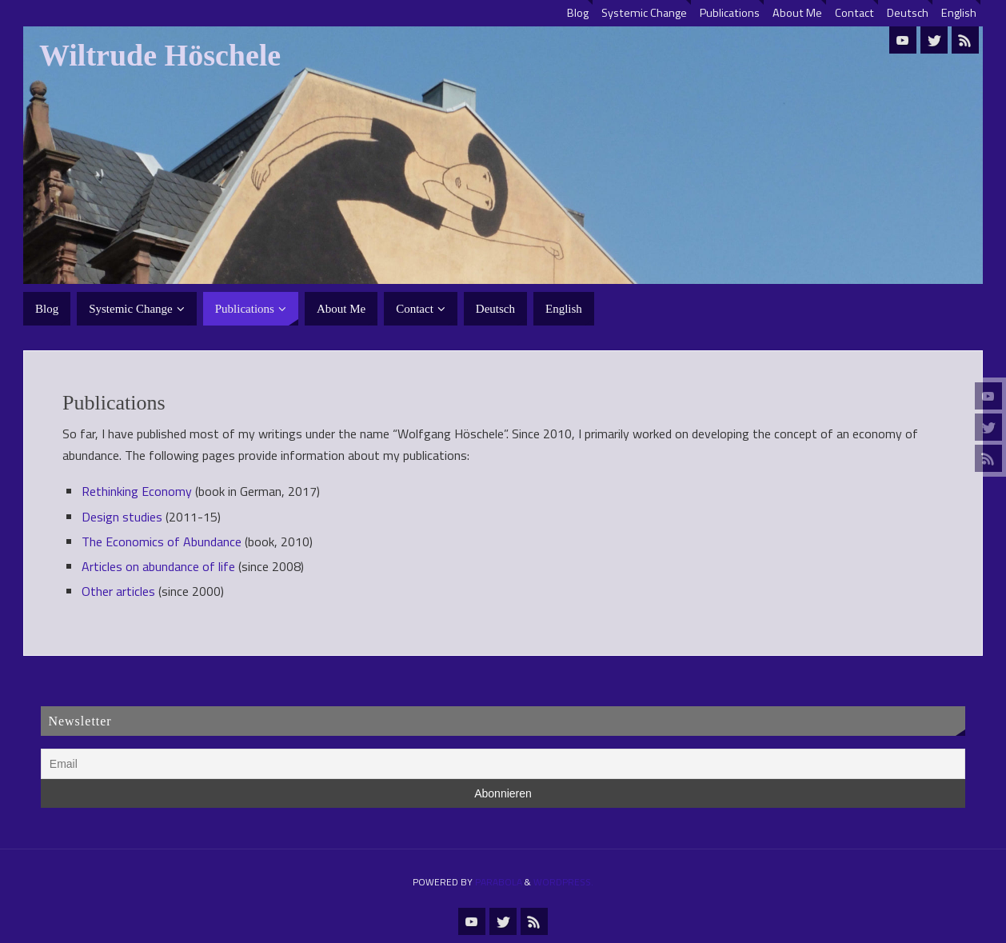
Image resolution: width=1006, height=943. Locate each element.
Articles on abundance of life (158, 566)
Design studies (122, 516)
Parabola (498, 881)
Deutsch (907, 13)
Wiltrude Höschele (160, 55)
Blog (578, 13)
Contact (854, 13)
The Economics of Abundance (162, 541)
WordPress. (563, 881)
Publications (730, 13)
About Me (797, 13)
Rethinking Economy (137, 491)
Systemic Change (644, 13)
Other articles (118, 591)
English (958, 13)
